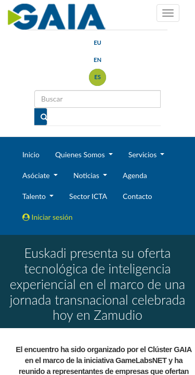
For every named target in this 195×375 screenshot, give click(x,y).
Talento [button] (35, 196)
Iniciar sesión (47, 217)
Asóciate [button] (36, 175)
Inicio (31, 154)
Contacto (137, 196)
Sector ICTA (88, 196)
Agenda (135, 175)
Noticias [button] (87, 175)
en (97, 59)
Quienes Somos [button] (81, 154)
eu (97, 42)
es (97, 76)
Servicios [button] (143, 154)
